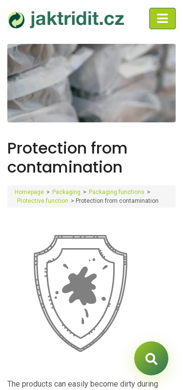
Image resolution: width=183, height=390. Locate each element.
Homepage (29, 192)
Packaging (66, 192)
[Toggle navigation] (162, 18)
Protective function (42, 200)
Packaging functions (116, 192)
